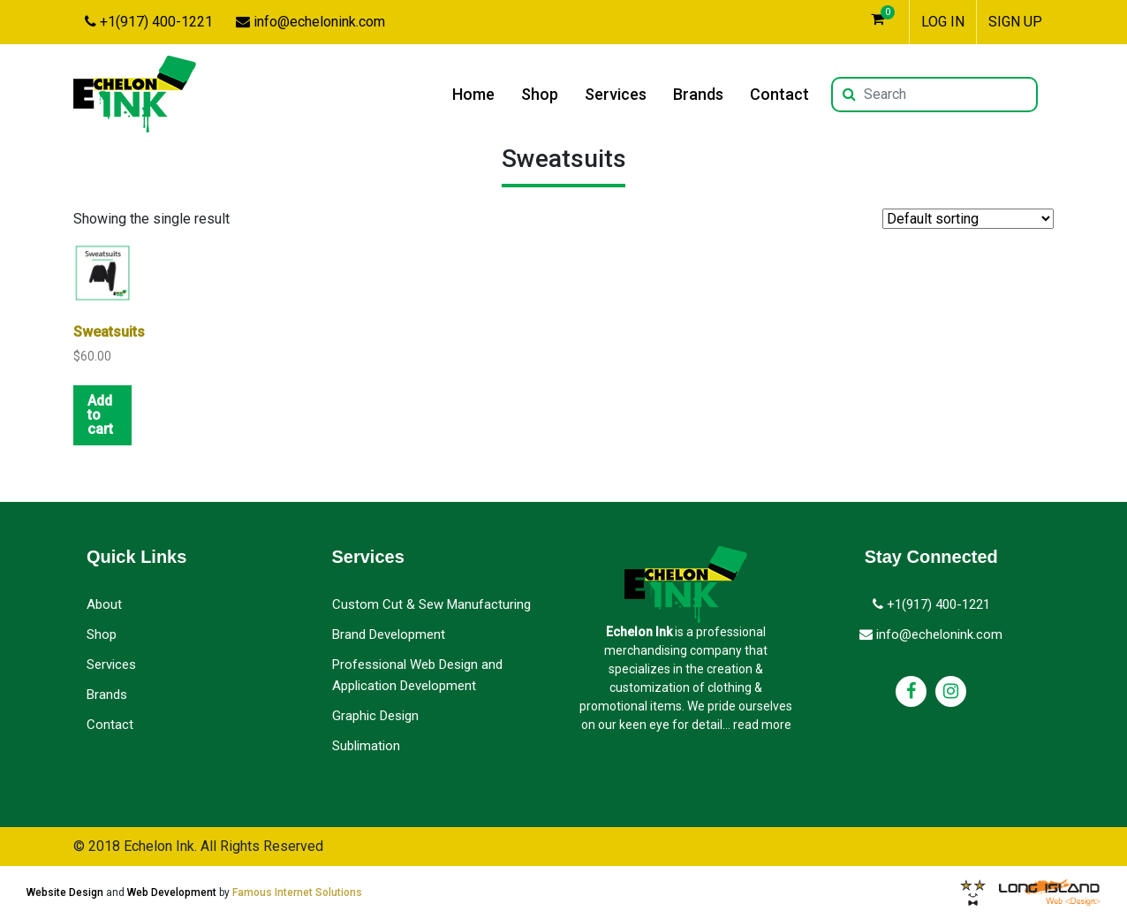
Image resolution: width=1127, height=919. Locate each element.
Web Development (171, 892)
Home (473, 94)
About (104, 604)
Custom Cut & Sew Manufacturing (431, 604)
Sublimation (366, 746)
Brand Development (388, 634)
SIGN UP (1015, 21)
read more (762, 725)
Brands (698, 94)
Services (616, 94)
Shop (539, 94)
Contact (779, 94)
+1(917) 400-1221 (149, 21)
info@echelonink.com (310, 21)
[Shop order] (968, 219)
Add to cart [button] (100, 414)
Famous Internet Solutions (297, 892)
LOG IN (942, 21)
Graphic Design (375, 716)
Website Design (64, 892)
